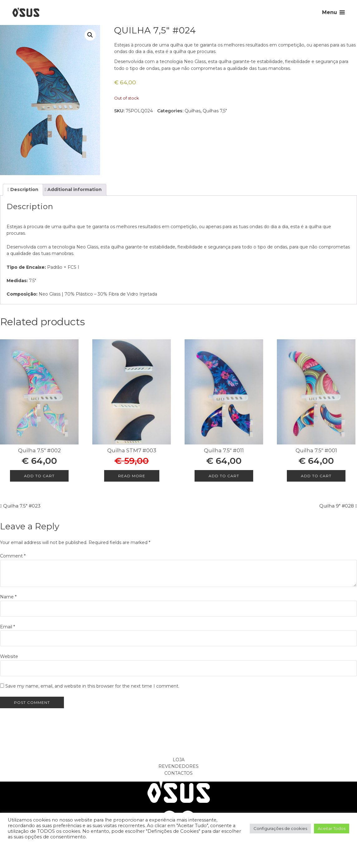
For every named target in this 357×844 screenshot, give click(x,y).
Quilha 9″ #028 (336, 506)
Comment (13, 556)
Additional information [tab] (74, 189)
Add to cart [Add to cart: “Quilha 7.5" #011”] (224, 476)
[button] (90, 35)
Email (7, 627)
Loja (179, 760)
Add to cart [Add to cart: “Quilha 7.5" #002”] (39, 476)
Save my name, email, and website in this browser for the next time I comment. (92, 686)
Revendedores (178, 766)
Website (9, 656)
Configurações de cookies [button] (280, 828)
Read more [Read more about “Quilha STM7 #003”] (131, 476)
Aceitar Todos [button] (331, 828)
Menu (329, 12)
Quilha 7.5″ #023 (22, 506)
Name (8, 597)
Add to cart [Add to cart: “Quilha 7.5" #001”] (316, 476)
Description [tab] (23, 189)
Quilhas (192, 111)
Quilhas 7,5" (215, 111)
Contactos (178, 773)
